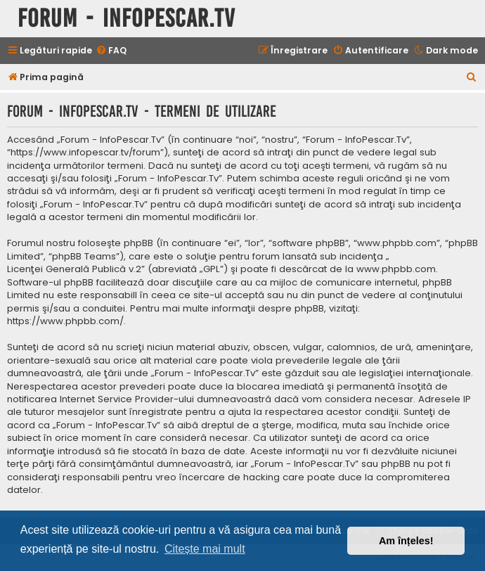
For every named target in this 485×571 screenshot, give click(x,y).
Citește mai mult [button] (204, 549)
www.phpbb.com (396, 269)
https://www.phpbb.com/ (65, 321)
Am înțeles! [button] (406, 540)
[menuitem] (111, 50)
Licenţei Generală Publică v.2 (74, 269)
